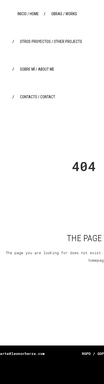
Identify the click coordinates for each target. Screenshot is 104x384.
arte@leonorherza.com (22, 353)
